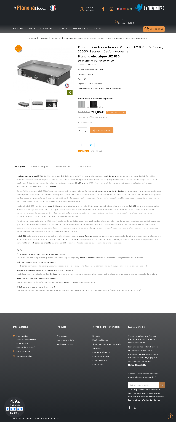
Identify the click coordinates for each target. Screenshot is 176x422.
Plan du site (97, 364)
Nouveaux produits (65, 340)
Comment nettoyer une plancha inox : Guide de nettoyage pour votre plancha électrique (143, 357)
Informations (20, 326)
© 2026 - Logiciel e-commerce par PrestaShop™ (36, 418)
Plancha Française (101, 356)
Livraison (96, 336)
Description (19, 166)
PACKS (32, 28)
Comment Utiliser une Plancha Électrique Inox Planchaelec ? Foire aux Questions (142, 339)
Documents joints (64, 166)
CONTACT (98, 28)
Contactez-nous (100, 360)
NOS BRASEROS (80, 28)
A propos (96, 348)
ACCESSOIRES (47, 28)
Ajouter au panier (101, 130)
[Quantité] (81, 130)
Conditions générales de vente (106, 344)
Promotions (62, 336)
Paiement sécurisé (101, 352)
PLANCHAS (18, 28)
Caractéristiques (40, 166)
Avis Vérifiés (86, 166)
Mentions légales (100, 340)
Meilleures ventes (65, 344)
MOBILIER (63, 28)
